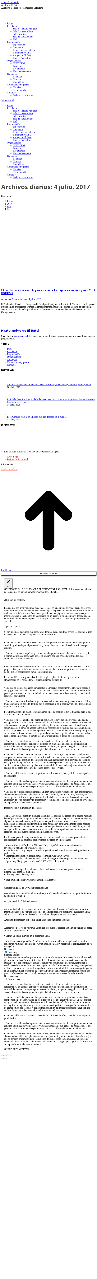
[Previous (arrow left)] (2, 1058)
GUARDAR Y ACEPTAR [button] (16, 1049)
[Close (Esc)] (2, 1055)
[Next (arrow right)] (5, 1058)
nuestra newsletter (23, 336)
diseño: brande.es (9, 469)
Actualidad (6, 299)
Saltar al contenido (10, 2)
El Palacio (12, 351)
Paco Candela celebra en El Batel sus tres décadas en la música (36, 417)
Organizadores (14, 357)
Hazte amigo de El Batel (20, 330)
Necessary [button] (9, 949)
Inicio (10, 349)
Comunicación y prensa (18, 362)
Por (20, 299)
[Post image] (11, 382)
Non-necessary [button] (11, 976)
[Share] (5, 1055)
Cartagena (12, 359)
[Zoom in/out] (11, 1055)
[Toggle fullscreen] (8, 1055)
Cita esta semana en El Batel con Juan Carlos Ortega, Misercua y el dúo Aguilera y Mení (49, 384)
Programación (13, 354)
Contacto (11, 365)
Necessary (12, 952)
